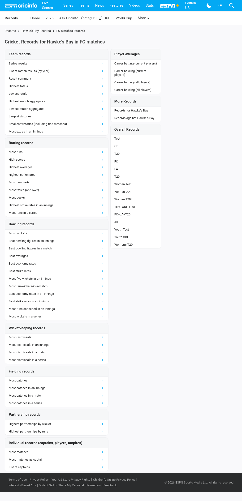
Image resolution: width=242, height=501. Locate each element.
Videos (134, 5)
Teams (84, 5)
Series (68, 5)
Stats (150, 5)
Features (116, 5)
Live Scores (47, 5)
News (99, 5)
